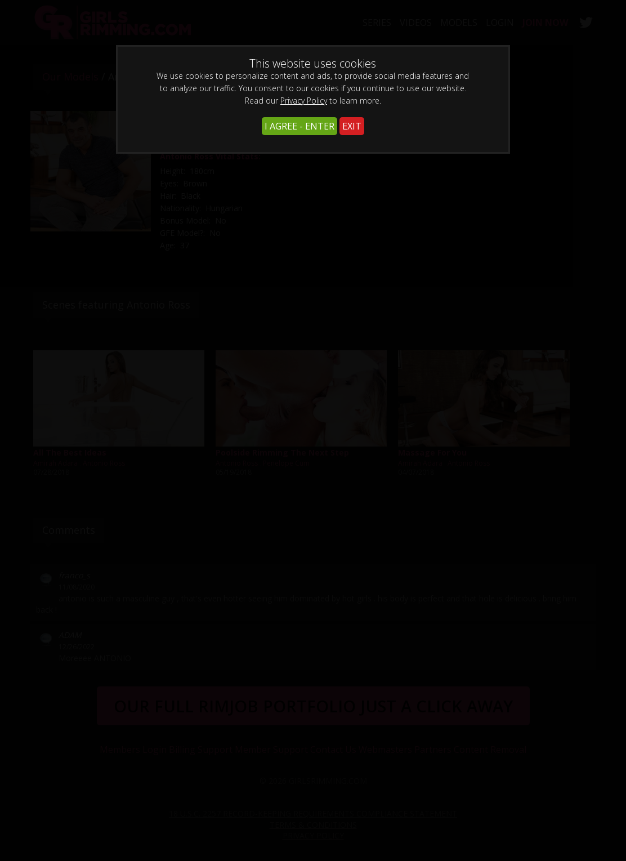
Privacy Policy (303, 100)
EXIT (351, 126)
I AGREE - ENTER (299, 126)
